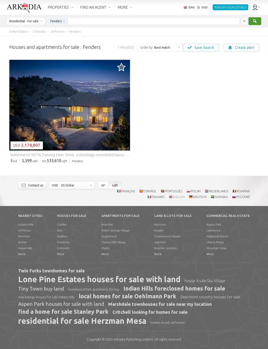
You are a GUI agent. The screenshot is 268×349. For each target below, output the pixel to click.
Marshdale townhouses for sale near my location (160, 304)
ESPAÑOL (150, 191)
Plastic (105, 248)
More (21, 254)
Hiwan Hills (25, 248)
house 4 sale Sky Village (204, 281)
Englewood (109, 236)
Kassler (159, 230)
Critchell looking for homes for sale (150, 312)
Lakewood (213, 230)
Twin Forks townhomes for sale (51, 270)
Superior (160, 242)
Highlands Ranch (217, 236)
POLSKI (196, 191)
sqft (115, 185)
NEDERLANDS (218, 191)
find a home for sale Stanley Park (63, 312)
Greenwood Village (167, 236)
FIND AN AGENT (93, 7)
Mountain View (216, 248)
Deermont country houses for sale (210, 297)
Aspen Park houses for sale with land (61, 304)
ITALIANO (158, 197)
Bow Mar (107, 224)
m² (103, 185)
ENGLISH (179, 197)
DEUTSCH (200, 197)
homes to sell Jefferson (167, 322)
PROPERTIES (58, 7)
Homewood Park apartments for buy (93, 289)
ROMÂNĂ (243, 191)
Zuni (59, 230)
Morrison (24, 236)
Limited (133, 339)
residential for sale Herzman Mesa (82, 320)
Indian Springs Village (115, 230)
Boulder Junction (165, 248)
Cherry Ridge (215, 242)
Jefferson (24, 230)
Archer (22, 242)
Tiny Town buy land (41, 288)
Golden (62, 224)
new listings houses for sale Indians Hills (46, 297)
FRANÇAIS (128, 191)
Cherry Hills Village (113, 242)
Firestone (63, 242)
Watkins (62, 236)
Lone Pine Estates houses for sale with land (99, 279)
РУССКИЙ (243, 197)
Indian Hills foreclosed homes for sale (174, 288)
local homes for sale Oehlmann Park (127, 296)
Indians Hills (25, 224)
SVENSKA (221, 197)
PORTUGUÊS (173, 191)
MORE (123, 7)
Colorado (63, 248)
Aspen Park (214, 224)
